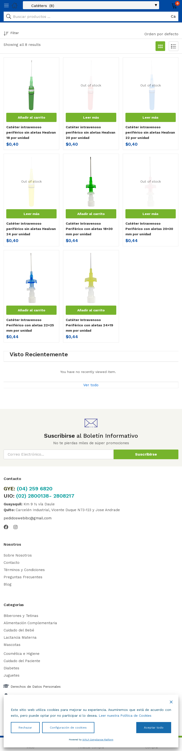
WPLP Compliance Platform (97, 739)
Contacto (12, 562)
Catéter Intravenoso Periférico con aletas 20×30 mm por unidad (149, 229)
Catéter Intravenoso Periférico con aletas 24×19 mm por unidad (89, 325)
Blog (8, 584)
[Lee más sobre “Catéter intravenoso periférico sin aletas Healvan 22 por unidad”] (150, 117)
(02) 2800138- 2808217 (45, 496)
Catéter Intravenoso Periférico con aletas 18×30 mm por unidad (89, 229)
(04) (23, 489)
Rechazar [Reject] (25, 727)
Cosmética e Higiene (21, 653)
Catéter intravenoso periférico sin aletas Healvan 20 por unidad (90, 132)
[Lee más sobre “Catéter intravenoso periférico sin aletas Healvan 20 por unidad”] (91, 117)
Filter (11, 33)
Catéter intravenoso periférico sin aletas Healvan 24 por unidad (31, 229)
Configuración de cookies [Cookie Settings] (68, 727)
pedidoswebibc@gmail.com (28, 518)
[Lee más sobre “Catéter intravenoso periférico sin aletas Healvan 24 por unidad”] (31, 213)
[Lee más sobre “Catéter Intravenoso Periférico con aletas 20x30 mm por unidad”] (150, 213)
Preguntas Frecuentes (23, 577)
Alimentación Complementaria (30, 623)
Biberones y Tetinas (21, 616)
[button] (168, 5)
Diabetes (11, 668)
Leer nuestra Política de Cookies (125, 715)
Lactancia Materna (20, 637)
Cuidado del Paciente (22, 661)
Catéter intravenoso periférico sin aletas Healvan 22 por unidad (150, 132)
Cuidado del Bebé (19, 630)
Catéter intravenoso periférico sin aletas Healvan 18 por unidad (31, 132)
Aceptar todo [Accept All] (153, 727)
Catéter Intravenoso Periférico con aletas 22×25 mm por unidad (30, 325)
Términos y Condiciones (24, 570)
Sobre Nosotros (18, 555)
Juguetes (12, 675)
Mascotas (12, 645)
